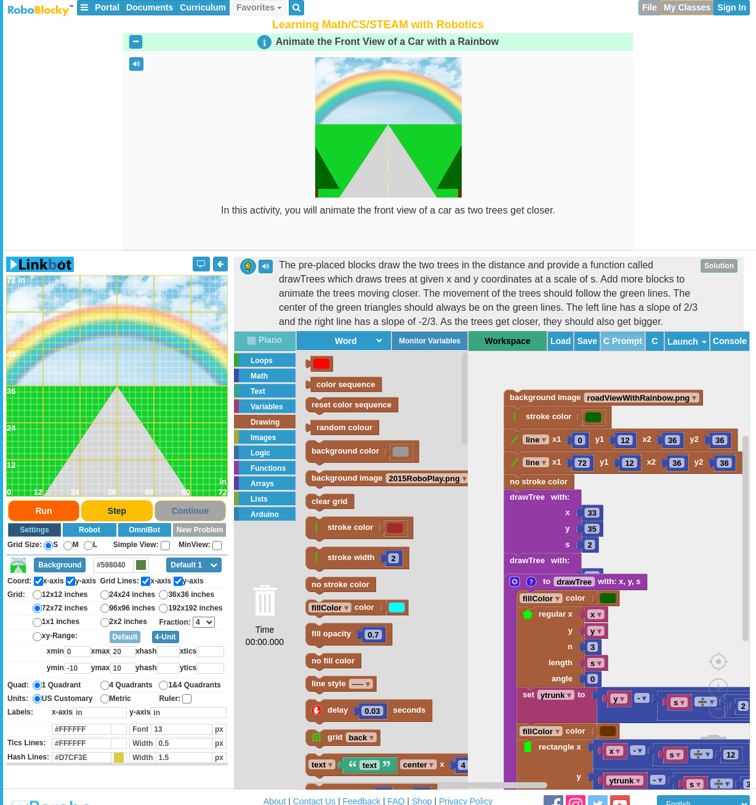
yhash (146, 667)
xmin (55, 651)
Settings (34, 530)
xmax (100, 651)
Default (125, 637)
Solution (719, 266)
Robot (89, 530)
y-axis (139, 712)
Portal (107, 7)
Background (59, 565)
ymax (100, 667)
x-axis (62, 712)
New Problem (200, 530)
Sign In (731, 7)
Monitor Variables (429, 341)
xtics (188, 651)
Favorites (259, 7)
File (649, 7)
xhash (146, 651)
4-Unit (165, 637)
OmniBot (144, 530)
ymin (55, 667)
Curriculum (203, 7)
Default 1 (186, 565)
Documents (149, 7)
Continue (190, 511)
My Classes (687, 7)
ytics (188, 667)
